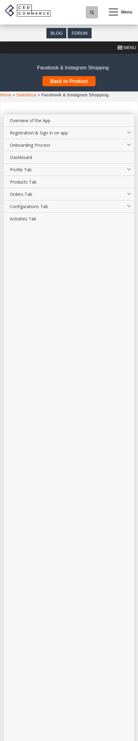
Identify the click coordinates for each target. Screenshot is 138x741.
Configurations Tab (29, 206)
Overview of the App (30, 120)
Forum (79, 33)
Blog (56, 33)
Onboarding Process (30, 145)
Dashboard (21, 157)
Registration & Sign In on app (39, 133)
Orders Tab (21, 194)
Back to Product (69, 81)
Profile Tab (21, 170)
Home (5, 94)
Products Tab (23, 182)
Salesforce (26, 94)
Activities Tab (23, 219)
